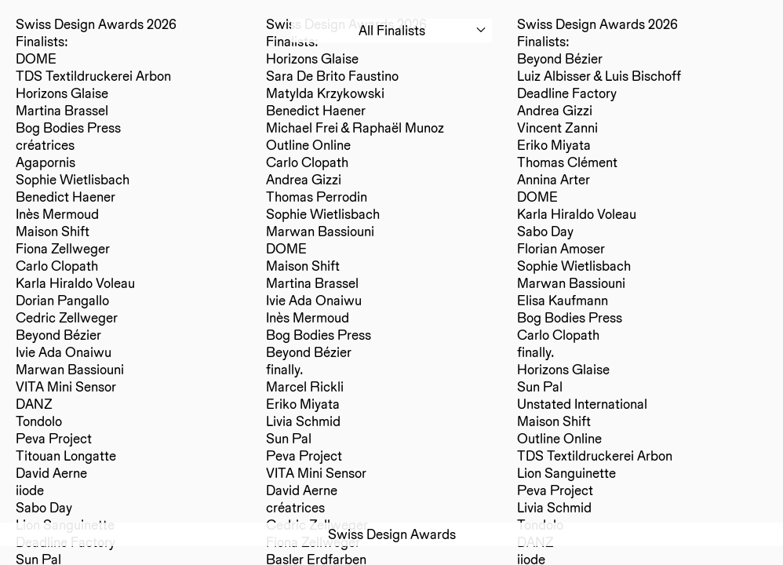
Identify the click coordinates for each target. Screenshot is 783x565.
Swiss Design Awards (392, 534)
